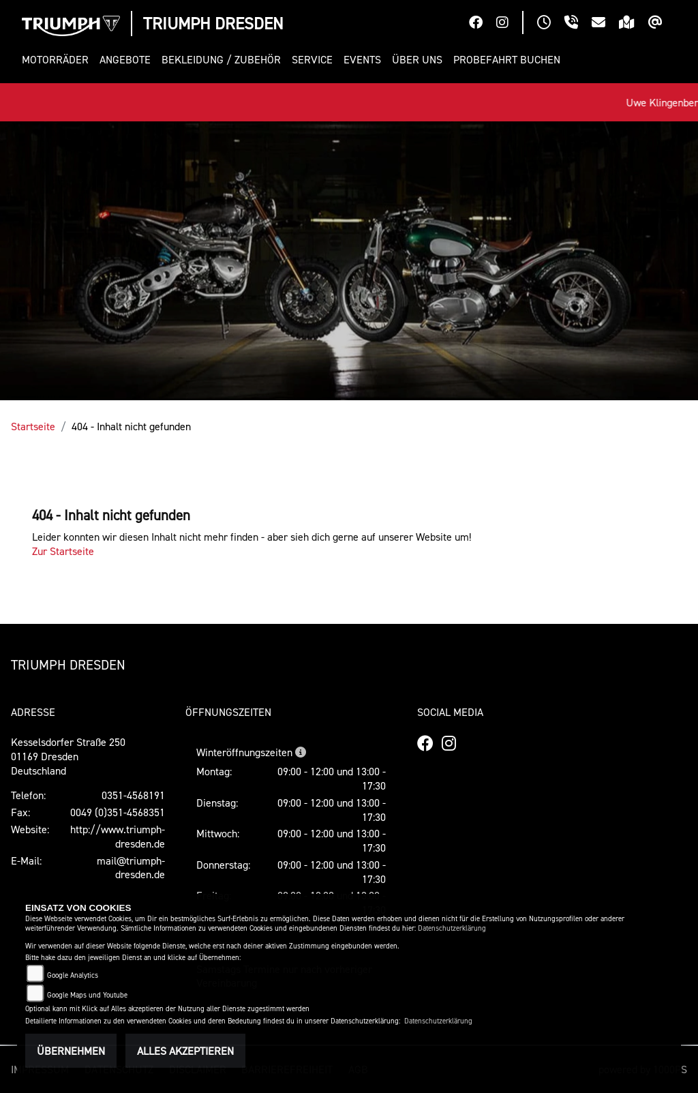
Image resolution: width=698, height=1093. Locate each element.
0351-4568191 (133, 795)
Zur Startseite (63, 551)
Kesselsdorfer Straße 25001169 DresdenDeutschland (68, 756)
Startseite (33, 426)
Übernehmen (71, 1051)
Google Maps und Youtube (87, 995)
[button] (58, 59)
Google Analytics (72, 975)
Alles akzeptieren (185, 1051)
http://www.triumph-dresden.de (117, 836)
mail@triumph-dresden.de (131, 868)
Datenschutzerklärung (452, 928)
